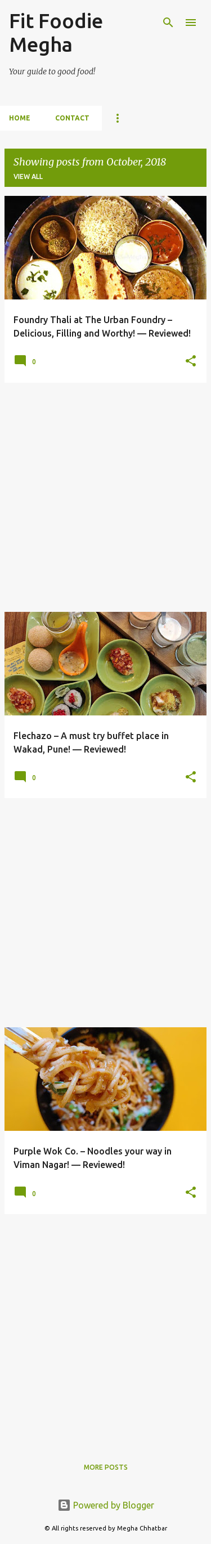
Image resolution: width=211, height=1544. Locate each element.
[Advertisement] (105, 497)
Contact (72, 118)
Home (19, 118)
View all (28, 176)
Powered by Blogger (105, 1505)
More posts (106, 1467)
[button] (190, 361)
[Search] (168, 22)
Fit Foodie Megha (56, 32)
